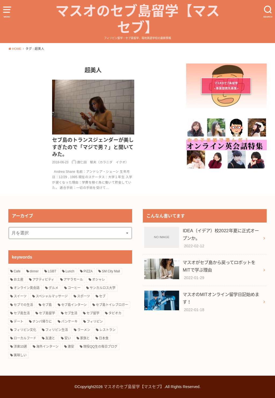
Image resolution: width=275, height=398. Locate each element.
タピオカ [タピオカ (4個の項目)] (114, 313)
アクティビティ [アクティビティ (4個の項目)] (43, 279)
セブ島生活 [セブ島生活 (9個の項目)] (22, 313)
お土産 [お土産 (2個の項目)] (18, 279)
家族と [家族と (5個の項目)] (85, 338)
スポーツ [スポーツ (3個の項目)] (83, 296)
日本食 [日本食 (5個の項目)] (103, 338)
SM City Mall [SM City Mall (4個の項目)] (111, 271)
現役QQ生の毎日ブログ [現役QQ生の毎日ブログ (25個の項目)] (100, 346)
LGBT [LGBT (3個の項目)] (52, 271)
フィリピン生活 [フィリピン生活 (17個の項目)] (56, 330)
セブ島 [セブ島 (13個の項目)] (47, 305)
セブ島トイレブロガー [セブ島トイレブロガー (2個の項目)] (112, 305)
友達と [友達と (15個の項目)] (50, 338)
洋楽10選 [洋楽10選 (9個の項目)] (20, 346)
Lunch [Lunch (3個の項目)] (70, 271)
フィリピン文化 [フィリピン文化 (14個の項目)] (25, 330)
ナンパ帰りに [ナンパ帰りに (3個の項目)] (42, 321)
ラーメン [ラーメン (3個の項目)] (83, 330)
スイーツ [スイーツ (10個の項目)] (20, 296)
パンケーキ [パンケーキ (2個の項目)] (69, 321)
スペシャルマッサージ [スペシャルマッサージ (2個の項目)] (52, 296)
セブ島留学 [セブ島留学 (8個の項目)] (47, 313)
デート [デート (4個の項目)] (18, 321)
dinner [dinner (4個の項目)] (34, 271)
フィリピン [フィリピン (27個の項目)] (95, 321)
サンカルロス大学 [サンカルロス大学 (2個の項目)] (102, 288)
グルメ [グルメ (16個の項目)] (53, 288)
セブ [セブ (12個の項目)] (102, 296)
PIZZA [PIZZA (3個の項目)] (88, 271)
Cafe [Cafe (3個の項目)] (17, 271)
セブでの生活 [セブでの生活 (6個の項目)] (23, 305)
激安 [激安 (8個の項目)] (71, 346)
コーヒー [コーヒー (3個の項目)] (74, 288)
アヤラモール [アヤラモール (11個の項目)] (73, 279)
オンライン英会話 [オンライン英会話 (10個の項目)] (26, 288)
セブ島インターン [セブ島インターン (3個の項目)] (74, 305)
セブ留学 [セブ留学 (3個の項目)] (92, 313)
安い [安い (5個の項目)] (67, 338)
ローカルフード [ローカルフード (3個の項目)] (25, 338)
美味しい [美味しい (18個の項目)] (20, 355)
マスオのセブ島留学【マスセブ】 (137, 19)
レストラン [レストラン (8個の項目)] (107, 330)
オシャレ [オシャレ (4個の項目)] (98, 279)
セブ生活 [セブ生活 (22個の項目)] (70, 313)
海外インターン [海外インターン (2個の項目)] (47, 346)
